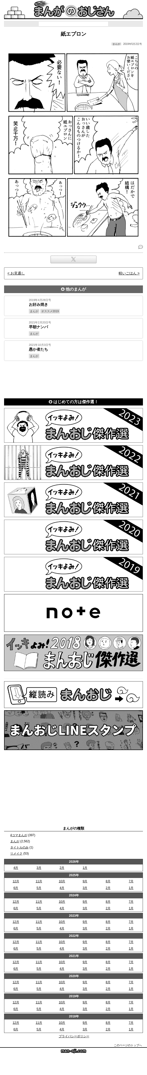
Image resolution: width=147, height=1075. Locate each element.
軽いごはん (128, 273)
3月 (38, 868)
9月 (85, 881)
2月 (61, 868)
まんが (14, 841)
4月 (16, 868)
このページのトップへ (128, 1045)
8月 (108, 881)
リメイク (16, 853)
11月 (39, 881)
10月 (62, 881)
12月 (16, 881)
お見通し (17, 273)
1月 (85, 868)
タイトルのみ (19, 847)
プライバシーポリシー (74, 1036)
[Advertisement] (73, 378)
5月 (38, 888)
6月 (16, 888)
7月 (131, 881)
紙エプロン (73, 34)
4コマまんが (18, 835)
